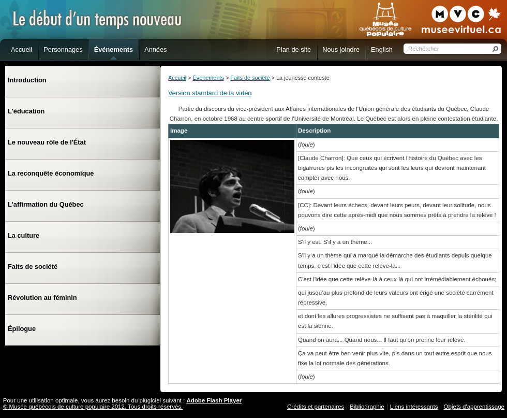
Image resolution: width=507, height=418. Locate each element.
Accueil (177, 78)
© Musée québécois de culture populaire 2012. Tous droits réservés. (93, 406)
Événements (207, 78)
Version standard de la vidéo (210, 93)
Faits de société (250, 78)
